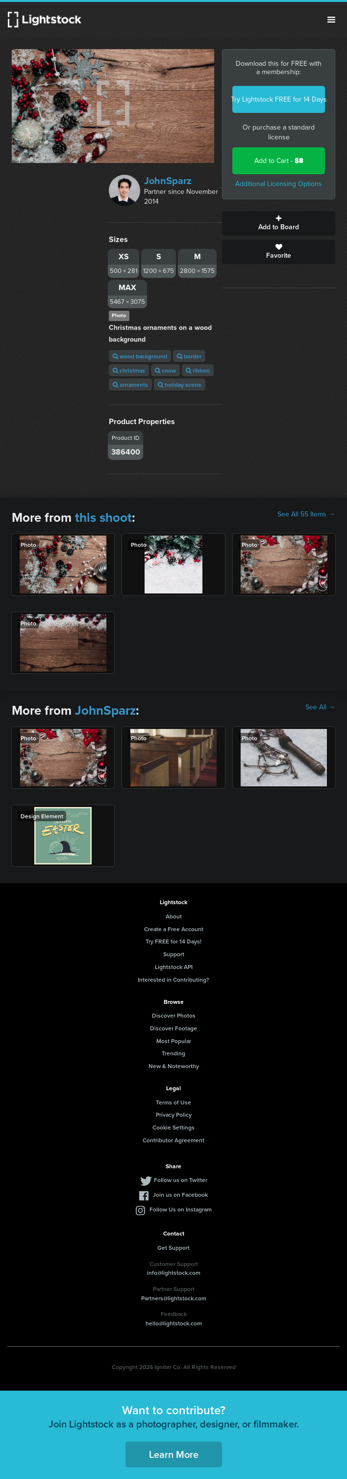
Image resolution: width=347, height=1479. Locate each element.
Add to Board (278, 223)
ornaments (130, 384)
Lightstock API (174, 967)
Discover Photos (174, 1015)
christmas (129, 370)
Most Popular (173, 1041)
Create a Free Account (173, 929)
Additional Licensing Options (278, 184)
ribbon (198, 370)
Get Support (173, 1247)
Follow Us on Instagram (180, 1209)
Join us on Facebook (180, 1194)
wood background (140, 356)
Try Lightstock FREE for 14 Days (278, 99)
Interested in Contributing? (173, 979)
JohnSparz (168, 180)
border (189, 356)
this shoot (103, 517)
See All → (320, 707)
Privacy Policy (174, 1114)
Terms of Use (173, 1102)
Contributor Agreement (173, 1140)
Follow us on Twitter (180, 1180)
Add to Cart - (278, 161)
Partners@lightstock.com (173, 1298)
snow (165, 370)
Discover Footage (173, 1028)
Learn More (173, 1454)
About (174, 916)
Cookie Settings (173, 1127)
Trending (173, 1053)
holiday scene (179, 384)
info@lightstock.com (173, 1272)
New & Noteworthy (174, 1066)
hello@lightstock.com (174, 1323)
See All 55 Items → (306, 514)
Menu (331, 19)
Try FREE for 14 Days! (173, 941)
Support (173, 954)
